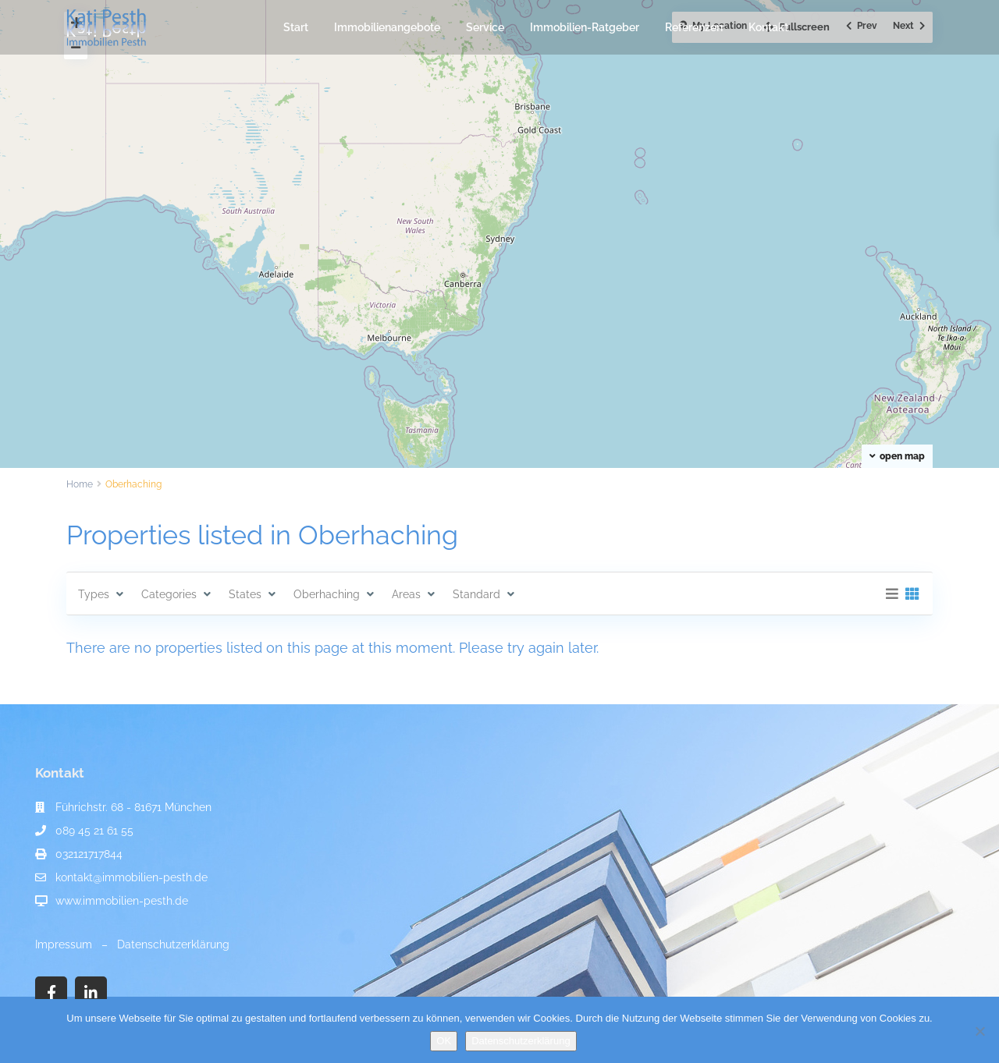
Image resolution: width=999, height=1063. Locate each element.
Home (79, 484)
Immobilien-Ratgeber (584, 27)
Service (485, 27)
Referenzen (694, 27)
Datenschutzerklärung (173, 944)
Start (295, 27)
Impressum (63, 944)
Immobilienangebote (387, 27)
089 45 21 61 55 (94, 830)
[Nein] (979, 1031)
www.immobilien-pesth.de (121, 901)
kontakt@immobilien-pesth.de (131, 877)
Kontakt (768, 27)
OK (443, 1041)
